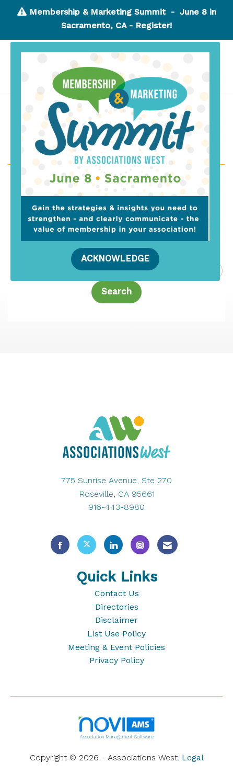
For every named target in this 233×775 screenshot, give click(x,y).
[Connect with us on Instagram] (140, 544)
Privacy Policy (116, 660)
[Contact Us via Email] (167, 544)
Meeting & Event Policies (116, 647)
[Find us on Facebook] (60, 544)
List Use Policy (116, 634)
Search (116, 292)
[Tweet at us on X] (86, 544)
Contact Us (117, 593)
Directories (116, 607)
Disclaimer (116, 620)
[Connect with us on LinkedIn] (113, 544)
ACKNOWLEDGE (115, 259)
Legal (193, 757)
